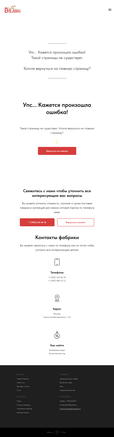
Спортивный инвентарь (24, 409)
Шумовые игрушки (23, 412)
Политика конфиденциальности (70, 409)
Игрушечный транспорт (67, 390)
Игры (61, 386)
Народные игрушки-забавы (69, 379)
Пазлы (19, 401)
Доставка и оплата (23, 386)
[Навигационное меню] (109, 10)
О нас (19, 390)
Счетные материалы (23, 405)
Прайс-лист (21, 382)
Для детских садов (66, 382)
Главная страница (23, 379)
